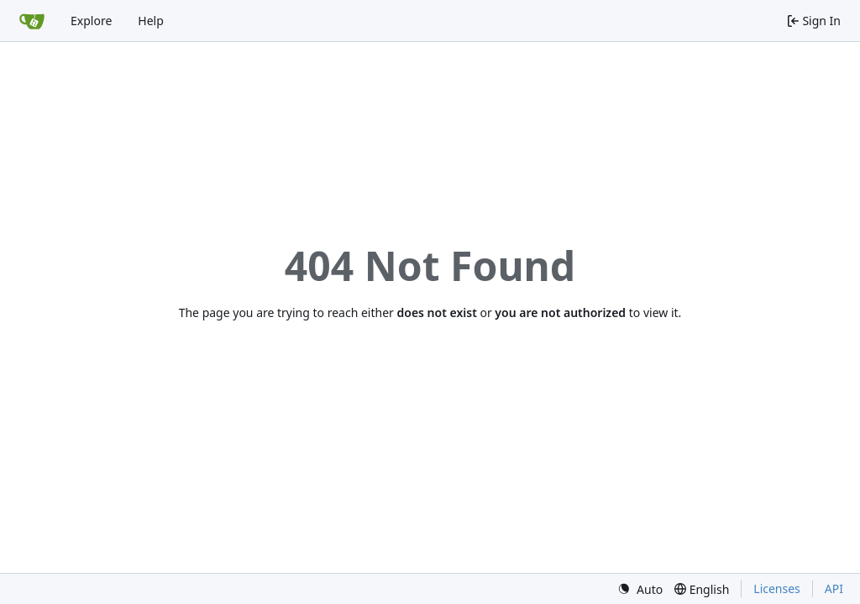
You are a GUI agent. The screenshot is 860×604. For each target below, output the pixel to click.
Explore (91, 21)
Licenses (776, 588)
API (834, 588)
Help (151, 21)
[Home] (31, 21)
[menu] (640, 589)
